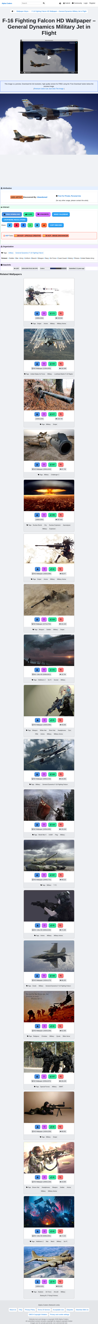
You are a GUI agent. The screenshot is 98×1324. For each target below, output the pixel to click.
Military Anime (61, 323)
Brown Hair (35, 1187)
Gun (69, 730)
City (45, 525)
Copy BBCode (56, 225)
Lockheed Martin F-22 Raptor (63, 374)
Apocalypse (66, 525)
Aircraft (56, 1292)
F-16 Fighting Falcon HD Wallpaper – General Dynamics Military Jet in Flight (59, 11)
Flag (56, 835)
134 (52, 825)
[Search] (43, 3)
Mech (52, 1241)
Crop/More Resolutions (14, 220)
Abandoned (42, 197)
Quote (58, 1036)
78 (52, 1282)
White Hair (43, 730)
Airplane (40, 1292)
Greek (34, 986)
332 (52, 364)
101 (52, 670)
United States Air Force (37, 374)
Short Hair (52, 730)
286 (52, 515)
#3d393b (58, 268)
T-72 (55, 885)
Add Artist (16, 197)
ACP (7, 236)
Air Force (53, 258)
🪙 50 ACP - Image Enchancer (55, 236)
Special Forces (45, 1086)
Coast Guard (62, 258)
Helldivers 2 (41, 680)
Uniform (27, 258)
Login (86, 3)
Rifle (36, 734)
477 (52, 414)
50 (52, 1177)
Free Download (12, 214)
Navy (46, 258)
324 (52, 619)
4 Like (28, 214)
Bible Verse (66, 1036)
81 (52, 720)
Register (92, 3)
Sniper (39, 323)
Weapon (40, 258)
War (17, 258)
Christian (44, 1036)
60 (52, 1231)
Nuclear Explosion (55, 525)
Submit (66, 3)
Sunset (56, 680)
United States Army (87, 258)
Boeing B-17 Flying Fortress (49, 1295)
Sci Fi (49, 680)
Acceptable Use (58, 1310)
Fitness (76, 258)
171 (52, 313)
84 (52, 569)
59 (52, 925)
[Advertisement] (49, 170)
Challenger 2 (55, 474)
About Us (13, 1310)
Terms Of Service (44, 1310)
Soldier (11, 258)
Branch (34, 258)
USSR (51, 835)
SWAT (61, 1086)
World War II (42, 835)
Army (21, 258)
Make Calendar (61, 214)
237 (52, 1076)
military (10, 253)
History (70, 258)
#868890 (63, 268)
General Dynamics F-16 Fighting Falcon (29, 253)
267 (52, 875)
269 (52, 774)
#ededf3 (47, 268)
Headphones (62, 730)
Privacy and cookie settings (59, 1314)
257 (52, 465)
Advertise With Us (82, 1310)
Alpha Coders (7, 3)
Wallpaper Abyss (22, 11)
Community (77, 3)
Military (52, 323)
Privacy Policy (30, 1310)
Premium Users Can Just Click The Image (49, 89)
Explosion (52, 529)
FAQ (20, 1310)
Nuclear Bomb (37, 525)
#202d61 (53, 268)
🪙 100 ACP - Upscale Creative (28, 236)
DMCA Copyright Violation (38, 1314)
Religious (36, 1036)
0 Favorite (43, 214)
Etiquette (70, 1310)
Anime (46, 323)
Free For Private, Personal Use (69, 196)
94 (52, 1026)
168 (52, 976)
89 (52, 1127)
